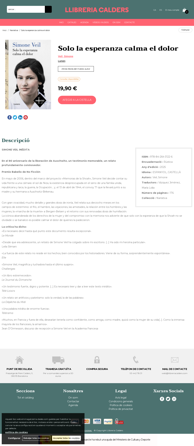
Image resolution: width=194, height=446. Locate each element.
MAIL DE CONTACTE (174, 369)
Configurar (14, 438)
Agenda (84, 22)
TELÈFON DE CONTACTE (136, 369)
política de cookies (16, 432)
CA (154, 10)
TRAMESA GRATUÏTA (58, 369)
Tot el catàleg (25, 397)
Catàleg (72, 22)
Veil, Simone (65, 56)
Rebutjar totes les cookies (36, 438)
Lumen (61, 61)
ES (161, 10)
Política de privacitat (121, 409)
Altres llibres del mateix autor (76, 69)
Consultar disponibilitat (69, 79)
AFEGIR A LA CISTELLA (77, 99)
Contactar (73, 401)
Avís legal (120, 397)
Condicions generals (121, 401)
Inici (61, 22)
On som (116, 22)
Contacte (129, 22)
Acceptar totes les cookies (66, 438)
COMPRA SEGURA (97, 369)
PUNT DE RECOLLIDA (19, 369)
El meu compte (172, 10)
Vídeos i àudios (101, 22)
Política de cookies (121, 405)
